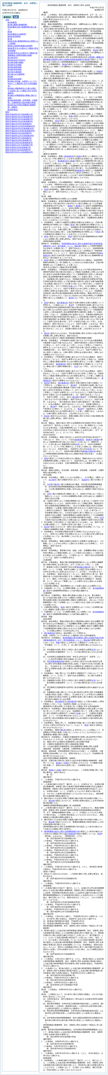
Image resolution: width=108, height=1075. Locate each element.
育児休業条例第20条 (55, 661)
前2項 (46, 333)
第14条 (51, 801)
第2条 (70, 206)
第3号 (56, 484)
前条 (70, 116)
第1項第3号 (60, 701)
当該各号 (85, 480)
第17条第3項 (49, 633)
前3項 (46, 383)
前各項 (100, 71)
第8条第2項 (60, 364)
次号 (49, 484)
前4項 (46, 416)
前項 (57, 121)
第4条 (88, 440)
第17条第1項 (62, 303)
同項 (98, 232)
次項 (102, 517)
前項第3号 (72, 701)
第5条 (78, 206)
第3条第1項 (69, 156)
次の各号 (52, 480)
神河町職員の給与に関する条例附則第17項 (61, 831)
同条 (58, 643)
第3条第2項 (62, 161)
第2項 (74, 397)
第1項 (95, 50)
